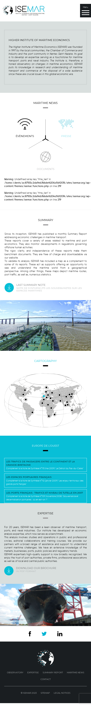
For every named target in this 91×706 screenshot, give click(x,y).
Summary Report (53, 672)
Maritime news (75, 672)
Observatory (15, 672)
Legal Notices (62, 693)
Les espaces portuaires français (29, 477)
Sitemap (45, 693)
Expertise (33, 672)
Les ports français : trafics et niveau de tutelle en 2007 (44, 492)
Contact (45, 679)
